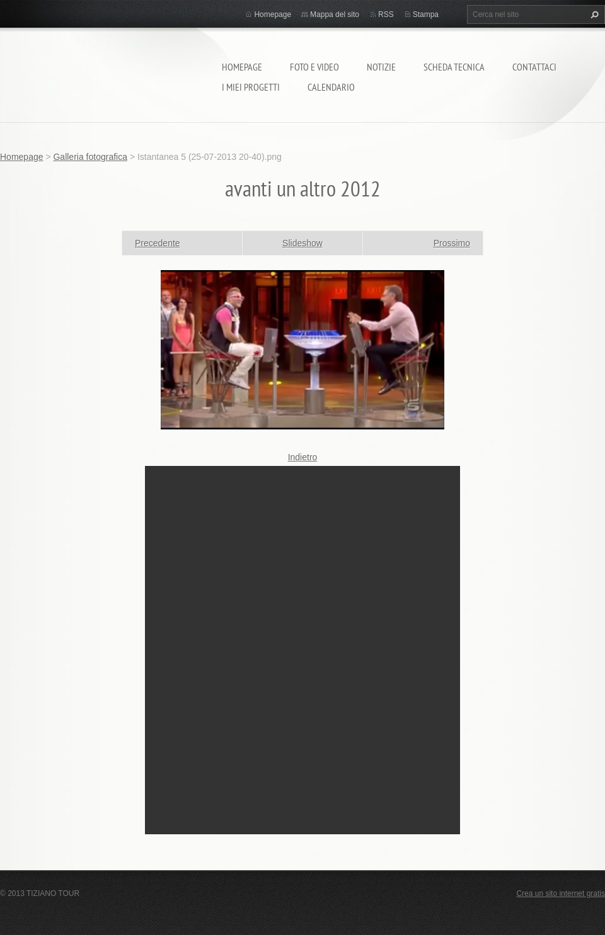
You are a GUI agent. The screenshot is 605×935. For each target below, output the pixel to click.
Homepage (242, 66)
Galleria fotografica (90, 157)
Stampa (426, 14)
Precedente (157, 243)
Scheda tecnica (454, 66)
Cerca (593, 14)
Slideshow (302, 243)
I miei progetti (251, 87)
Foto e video (314, 66)
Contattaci (534, 66)
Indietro (303, 457)
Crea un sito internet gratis (560, 893)
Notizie (381, 66)
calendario (331, 87)
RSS (386, 14)
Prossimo (452, 243)
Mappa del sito (334, 14)
